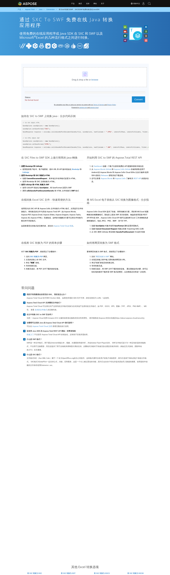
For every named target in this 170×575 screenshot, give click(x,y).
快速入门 (30, 335)
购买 (80, 3)
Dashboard (98, 166)
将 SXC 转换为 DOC (34, 573)
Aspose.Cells (120, 178)
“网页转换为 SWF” (103, 257)
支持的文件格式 (41, 310)
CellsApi (25, 172)
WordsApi (75, 169)
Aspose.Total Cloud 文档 (42, 326)
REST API (137, 178)
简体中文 (135, 3)
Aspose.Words (106, 178)
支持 (87, 3)
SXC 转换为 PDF (36, 257)
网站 (95, 3)
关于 (102, 3)
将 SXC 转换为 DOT (68, 573)
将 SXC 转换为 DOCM (135, 573)
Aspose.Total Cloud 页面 (63, 226)
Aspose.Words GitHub (102, 169)
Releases (104, 175)
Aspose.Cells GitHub (122, 169)
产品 (72, 3)
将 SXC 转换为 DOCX (102, 573)
